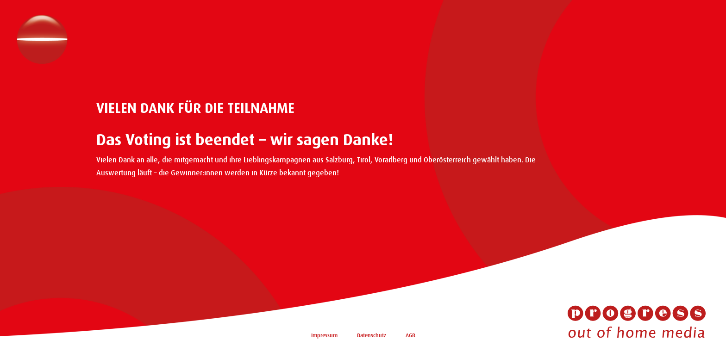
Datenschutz (371, 335)
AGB (410, 335)
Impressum (324, 335)
